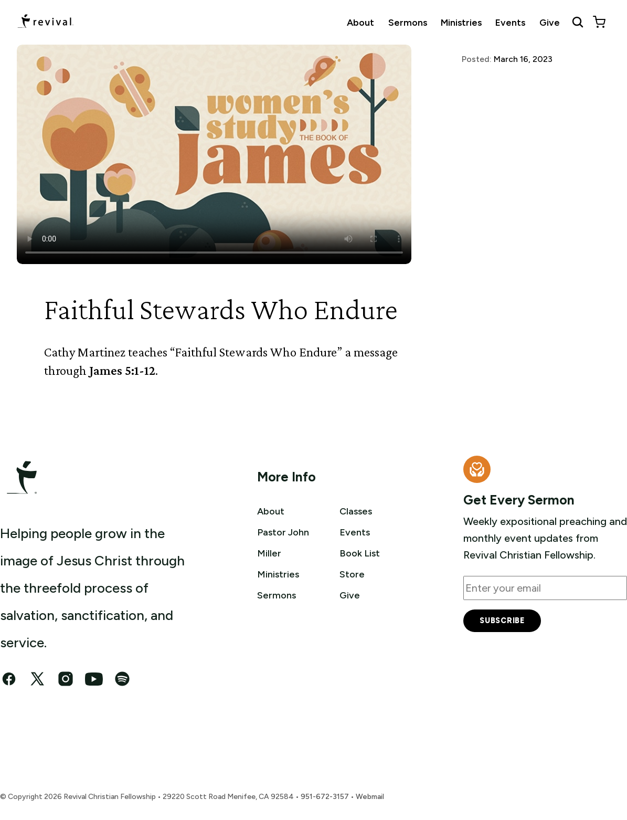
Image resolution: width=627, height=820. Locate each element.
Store (353, 573)
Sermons (407, 22)
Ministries (461, 22)
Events (510, 22)
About (360, 22)
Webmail (370, 796)
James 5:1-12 (122, 370)
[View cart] (599, 22)
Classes (357, 510)
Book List (362, 552)
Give (549, 22)
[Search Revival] (577, 22)
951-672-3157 (325, 796)
